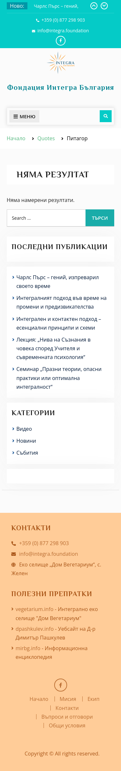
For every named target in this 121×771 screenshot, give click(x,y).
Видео (24, 428)
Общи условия (67, 725)
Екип (93, 699)
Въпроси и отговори (67, 716)
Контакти (67, 708)
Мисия (68, 699)
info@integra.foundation (63, 30)
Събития (27, 452)
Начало (39, 699)
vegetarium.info (34, 609)
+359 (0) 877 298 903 (63, 20)
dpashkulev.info (34, 628)
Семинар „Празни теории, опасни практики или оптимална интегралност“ (59, 377)
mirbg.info (27, 648)
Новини (26, 440)
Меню (24, 116)
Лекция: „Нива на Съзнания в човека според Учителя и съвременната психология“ (53, 348)
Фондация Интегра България (60, 87)
